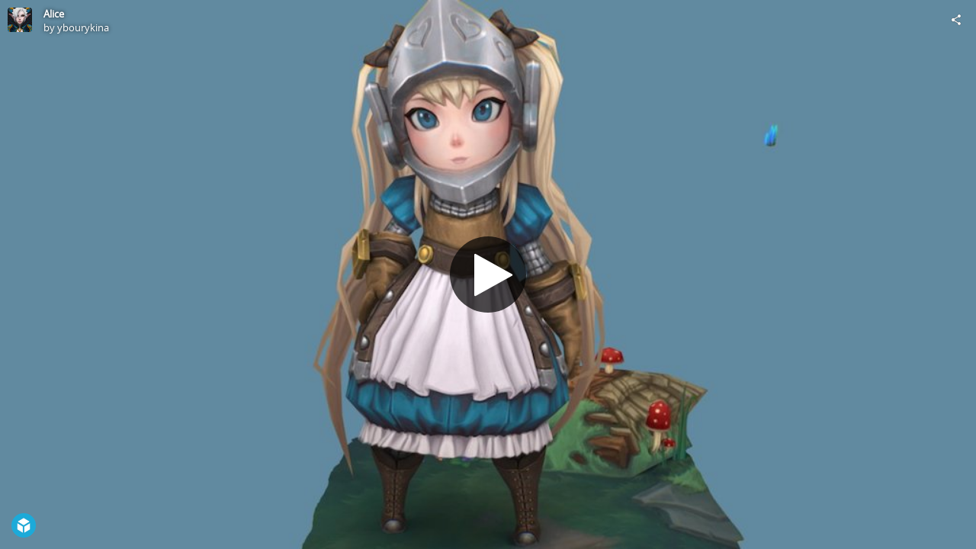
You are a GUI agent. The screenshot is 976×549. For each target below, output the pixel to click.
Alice (53, 14)
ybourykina (83, 27)
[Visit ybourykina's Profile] (20, 20)
